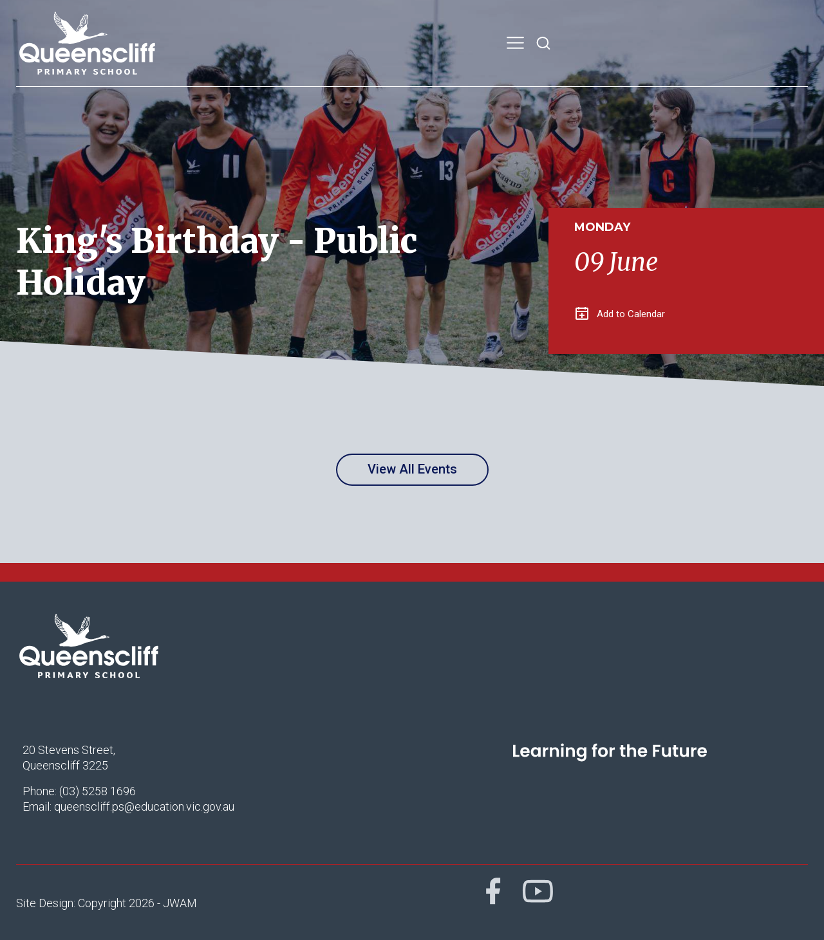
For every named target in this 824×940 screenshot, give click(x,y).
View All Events (412, 469)
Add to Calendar (620, 314)
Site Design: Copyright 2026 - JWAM (106, 903)
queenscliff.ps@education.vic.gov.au (144, 806)
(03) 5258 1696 (97, 791)
